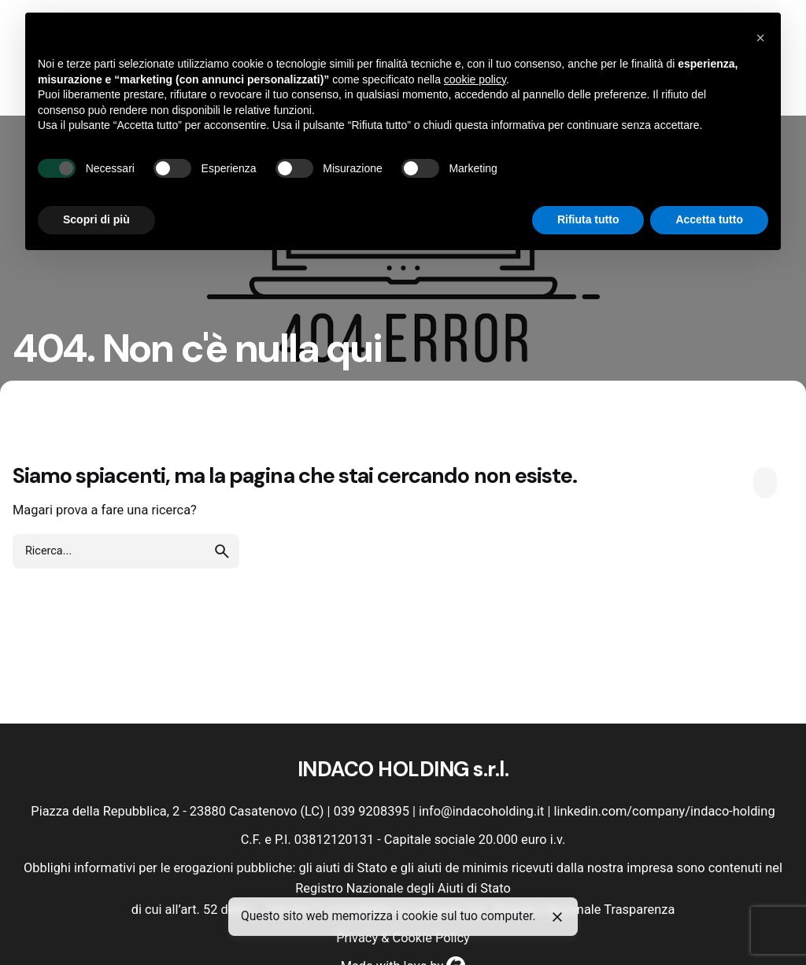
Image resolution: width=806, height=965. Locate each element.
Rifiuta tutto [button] (588, 219)
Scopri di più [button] (96, 219)
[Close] (557, 917)
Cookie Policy (430, 937)
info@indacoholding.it (481, 811)
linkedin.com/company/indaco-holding (664, 811)
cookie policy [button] (475, 79)
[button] (760, 37)
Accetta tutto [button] (709, 219)
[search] (222, 551)
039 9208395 (371, 811)
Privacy (357, 937)
